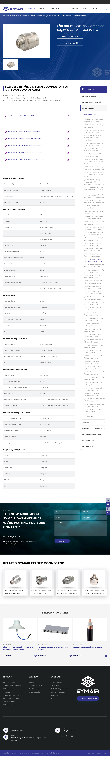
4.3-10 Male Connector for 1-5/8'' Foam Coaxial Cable (93, 287)
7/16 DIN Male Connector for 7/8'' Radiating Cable (93, 341)
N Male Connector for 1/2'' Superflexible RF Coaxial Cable (94, 201)
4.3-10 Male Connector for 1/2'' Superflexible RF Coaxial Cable (94, 168)
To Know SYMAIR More (88, 698)
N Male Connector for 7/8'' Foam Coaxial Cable (92, 244)
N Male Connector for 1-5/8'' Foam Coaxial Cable (93, 309)
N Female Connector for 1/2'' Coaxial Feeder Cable (93, 149)
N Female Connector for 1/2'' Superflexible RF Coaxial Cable (94, 196)
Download (74, 8)
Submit (62, 541)
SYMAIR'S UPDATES (55, 612)
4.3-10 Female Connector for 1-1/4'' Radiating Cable (94, 357)
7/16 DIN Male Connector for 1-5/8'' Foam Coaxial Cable (94, 298)
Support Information (58, 692)
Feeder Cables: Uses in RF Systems (87, 647)
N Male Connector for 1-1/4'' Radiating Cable (93, 384)
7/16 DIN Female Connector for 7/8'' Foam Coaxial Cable (94, 228)
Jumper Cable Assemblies (92, 102)
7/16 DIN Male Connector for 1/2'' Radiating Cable (93, 319)
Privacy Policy (101, 753)
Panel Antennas (34, 689)
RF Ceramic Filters (89, 447)
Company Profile (56, 682)
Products (32, 8)
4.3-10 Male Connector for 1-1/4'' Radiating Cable (93, 362)
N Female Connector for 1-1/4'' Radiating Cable (94, 378)
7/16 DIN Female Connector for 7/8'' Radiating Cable (94, 335)
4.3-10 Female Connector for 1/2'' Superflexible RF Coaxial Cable (93, 161)
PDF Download (70, 43)
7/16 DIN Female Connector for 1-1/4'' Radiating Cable (94, 368)
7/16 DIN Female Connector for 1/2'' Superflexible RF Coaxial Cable (94, 174)
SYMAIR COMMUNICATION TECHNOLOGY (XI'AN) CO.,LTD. (31, 753)
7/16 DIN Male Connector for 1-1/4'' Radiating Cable (94, 373)
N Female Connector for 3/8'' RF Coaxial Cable (93, 207)
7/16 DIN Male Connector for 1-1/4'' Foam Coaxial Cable (94, 266)
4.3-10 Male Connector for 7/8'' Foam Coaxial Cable (94, 223)
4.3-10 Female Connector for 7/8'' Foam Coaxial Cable (93, 217)
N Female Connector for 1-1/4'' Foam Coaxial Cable (94, 271)
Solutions (43, 8)
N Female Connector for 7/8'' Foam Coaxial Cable (93, 239)
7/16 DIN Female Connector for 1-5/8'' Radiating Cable (94, 400)
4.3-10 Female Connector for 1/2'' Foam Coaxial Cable (93, 120)
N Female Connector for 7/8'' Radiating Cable (93, 346)
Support (84, 8)
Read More (20, 656)
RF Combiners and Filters (91, 434)
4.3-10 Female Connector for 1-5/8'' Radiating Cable (94, 389)
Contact (94, 8)
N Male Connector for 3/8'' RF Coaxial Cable (93, 212)
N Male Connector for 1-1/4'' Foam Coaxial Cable (93, 276)
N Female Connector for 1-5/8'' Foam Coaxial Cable (94, 303)
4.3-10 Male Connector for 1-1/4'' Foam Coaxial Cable (93, 255)
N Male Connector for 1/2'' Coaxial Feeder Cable (92, 155)
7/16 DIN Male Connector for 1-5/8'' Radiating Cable (94, 405)
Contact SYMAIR (70, 36)
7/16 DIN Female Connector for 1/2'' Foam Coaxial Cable (94, 131)
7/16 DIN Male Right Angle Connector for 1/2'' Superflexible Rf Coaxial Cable (94, 182)
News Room (55, 686)
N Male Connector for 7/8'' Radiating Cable (92, 351)
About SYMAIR (55, 8)
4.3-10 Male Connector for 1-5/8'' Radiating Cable (93, 394)
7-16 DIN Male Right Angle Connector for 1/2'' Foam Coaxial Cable (92, 137)
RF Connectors (24, 16)
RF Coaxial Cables (89, 96)
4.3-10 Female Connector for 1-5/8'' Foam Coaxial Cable (94, 282)
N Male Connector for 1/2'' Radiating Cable (92, 330)
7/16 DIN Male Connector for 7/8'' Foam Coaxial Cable (93, 233)
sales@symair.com (13, 537)
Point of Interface (88, 441)
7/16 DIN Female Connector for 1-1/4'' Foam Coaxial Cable (66, 16)
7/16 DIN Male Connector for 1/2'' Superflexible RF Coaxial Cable (93, 189)
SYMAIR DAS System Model (60, 689)
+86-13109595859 (17, 731)
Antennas (86, 422)
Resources (54, 695)
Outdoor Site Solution (36, 686)
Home (8, 16)
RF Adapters (88, 416)
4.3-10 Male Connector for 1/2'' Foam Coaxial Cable (94, 126)
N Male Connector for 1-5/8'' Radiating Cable (93, 410)
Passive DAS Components (92, 428)
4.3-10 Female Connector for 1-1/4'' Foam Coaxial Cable (94, 250)
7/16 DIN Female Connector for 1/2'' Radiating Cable (94, 314)
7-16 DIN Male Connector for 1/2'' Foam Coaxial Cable (93, 144)
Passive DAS (33, 682)
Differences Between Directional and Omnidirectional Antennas (18, 648)
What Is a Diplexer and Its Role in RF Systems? (53, 648)
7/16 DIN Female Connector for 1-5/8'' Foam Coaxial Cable (94, 292)
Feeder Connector (37, 16)
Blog (65, 8)
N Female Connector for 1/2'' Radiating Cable (93, 325)
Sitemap (91, 753)
